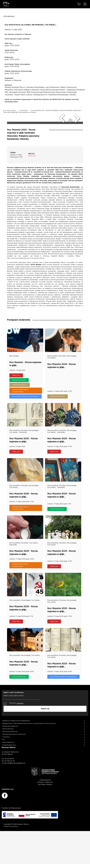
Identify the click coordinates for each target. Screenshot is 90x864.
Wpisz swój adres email (13, 728)
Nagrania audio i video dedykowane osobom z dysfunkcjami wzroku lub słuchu (29, 756)
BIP (3, 772)
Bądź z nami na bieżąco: (14, 726)
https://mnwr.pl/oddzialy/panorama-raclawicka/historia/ (25, 293)
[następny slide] (78, 153)
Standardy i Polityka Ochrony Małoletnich (16, 753)
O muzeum (6, 770)
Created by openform (11, 859)
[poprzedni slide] (60, 153)
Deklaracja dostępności (10, 759)
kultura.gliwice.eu (8, 775)
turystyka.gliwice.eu (9, 778)
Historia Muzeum (8, 761)
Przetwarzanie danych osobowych (14, 767)
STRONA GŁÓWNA (10, 110)
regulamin (19, 736)
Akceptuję (13, 736)
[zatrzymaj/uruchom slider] (70, 156)
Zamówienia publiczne (10, 764)
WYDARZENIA (23, 110)
